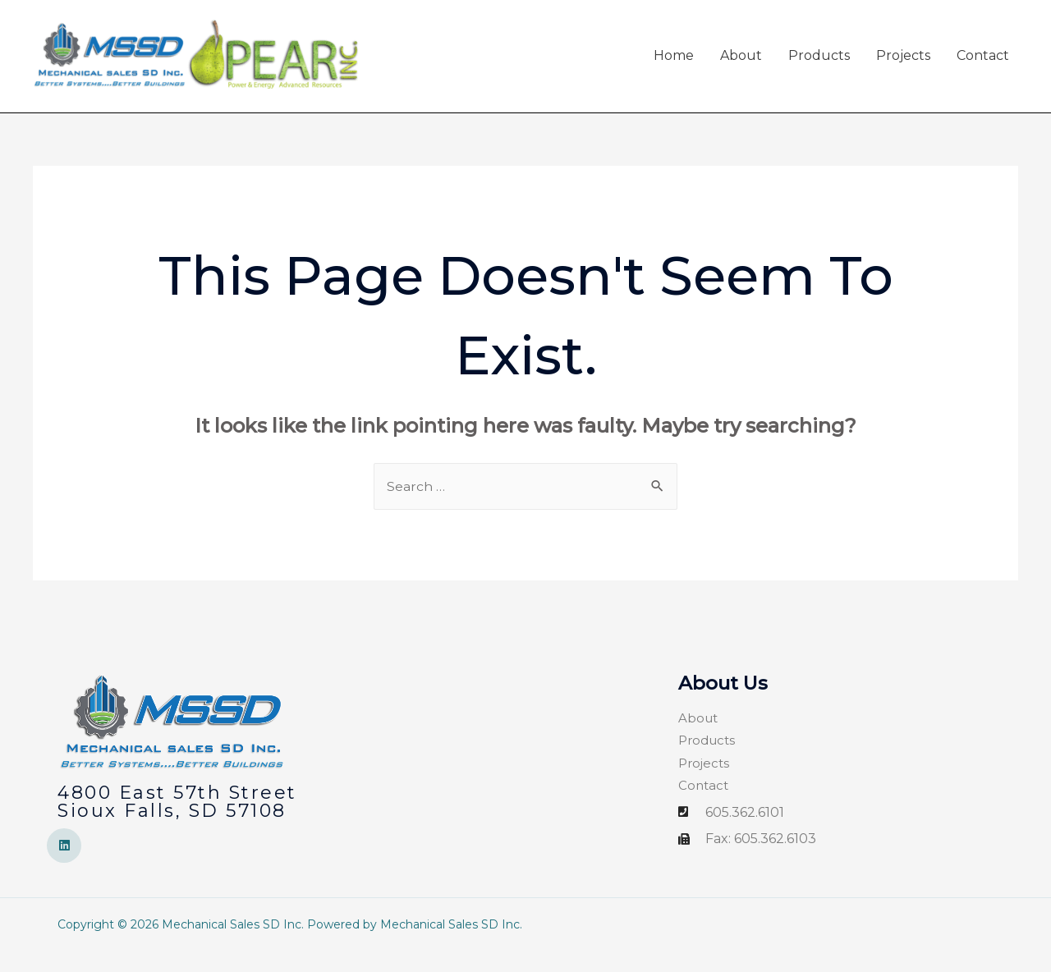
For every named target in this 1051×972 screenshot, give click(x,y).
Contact (983, 66)
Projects (903, 66)
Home (674, 66)
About (741, 66)
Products (819, 66)
